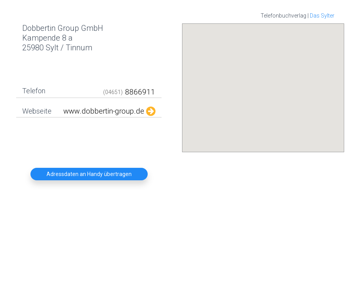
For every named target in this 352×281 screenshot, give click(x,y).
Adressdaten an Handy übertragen (89, 174)
